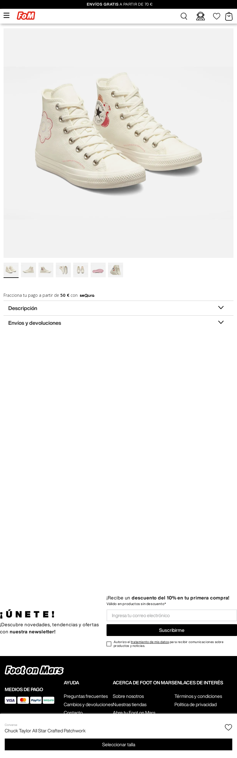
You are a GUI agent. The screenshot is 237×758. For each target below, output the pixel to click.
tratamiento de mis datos (150, 641)
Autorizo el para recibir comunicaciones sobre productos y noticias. (169, 643)
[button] (183, 16)
